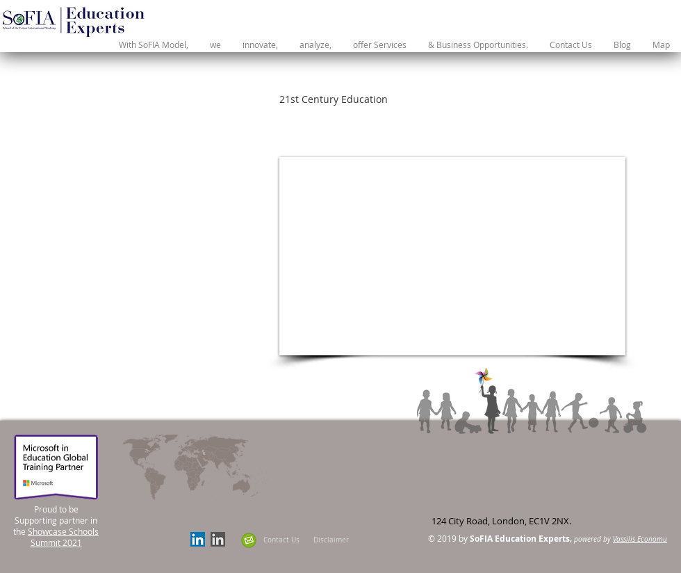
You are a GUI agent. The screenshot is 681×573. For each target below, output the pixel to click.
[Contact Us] (281, 540)
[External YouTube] (452, 256)
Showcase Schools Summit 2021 (63, 537)
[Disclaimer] (331, 540)
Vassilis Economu (640, 539)
